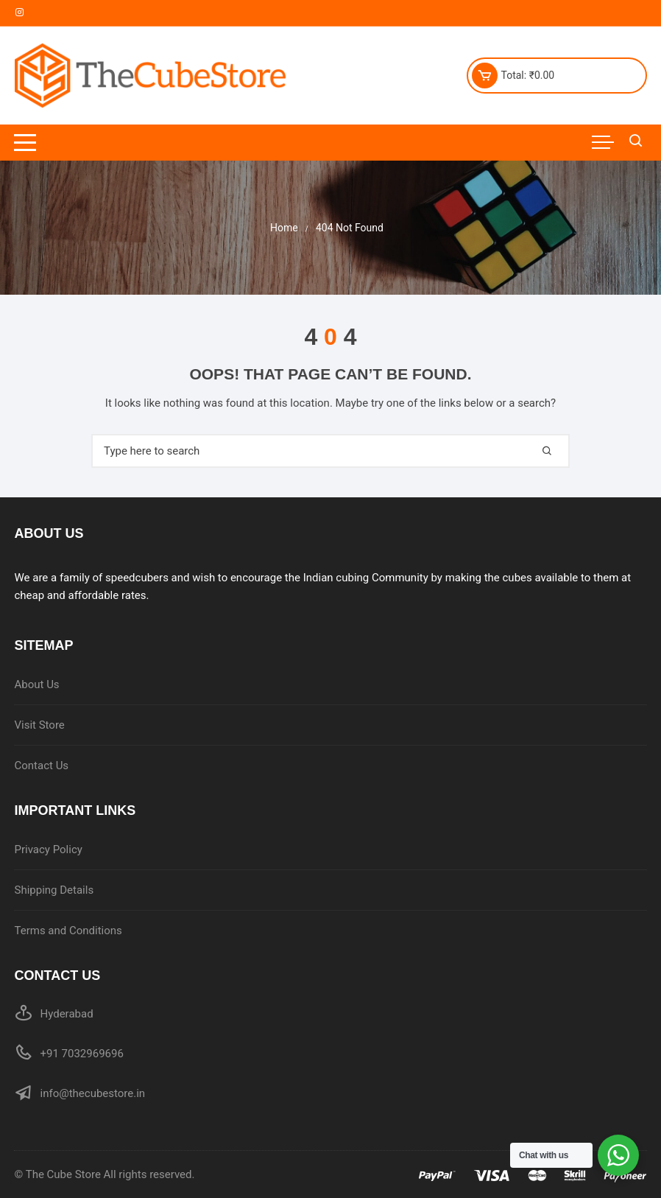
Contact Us (41, 765)
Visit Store (39, 725)
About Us (36, 684)
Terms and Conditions (67, 930)
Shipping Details (53, 890)
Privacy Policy (48, 849)
